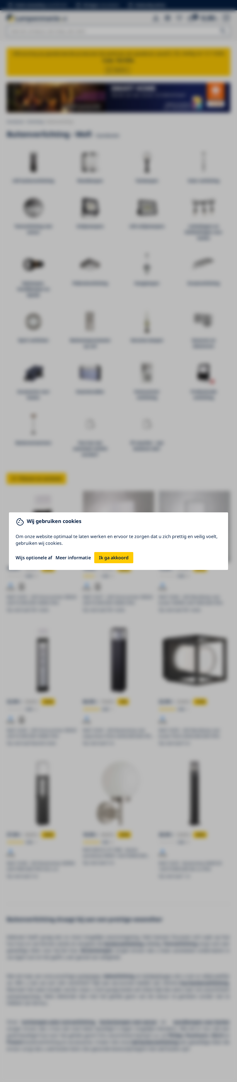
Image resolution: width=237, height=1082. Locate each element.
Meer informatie (73, 558)
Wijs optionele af (34, 558)
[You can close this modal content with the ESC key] (118, 541)
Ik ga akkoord (114, 558)
